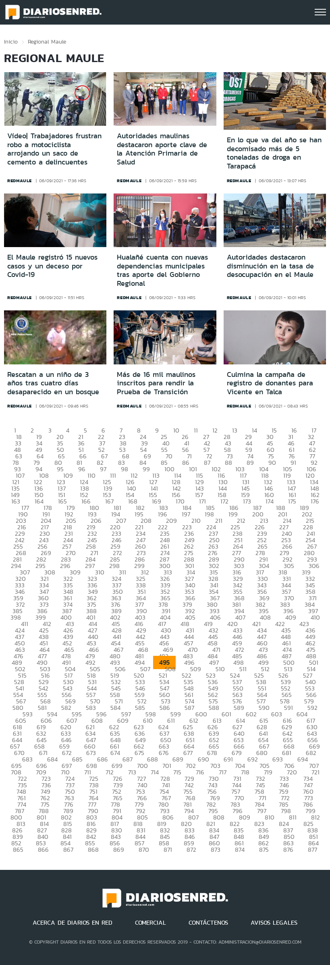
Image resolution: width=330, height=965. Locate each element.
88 (228, 462)
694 (302, 759)
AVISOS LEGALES (274, 922)
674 (115, 753)
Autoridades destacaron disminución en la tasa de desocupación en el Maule (270, 266)
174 (270, 501)
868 (93, 849)
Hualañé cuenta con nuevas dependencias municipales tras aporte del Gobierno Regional (162, 270)
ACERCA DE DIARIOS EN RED (72, 922)
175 (292, 501)
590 (264, 707)
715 (177, 772)
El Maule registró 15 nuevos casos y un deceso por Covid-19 (52, 266)
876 (288, 849)
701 (166, 765)
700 (142, 765)
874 (240, 849)
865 (18, 849)
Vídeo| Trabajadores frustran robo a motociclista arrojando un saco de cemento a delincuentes (54, 149)
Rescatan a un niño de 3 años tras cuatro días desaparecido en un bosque (53, 383)
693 (277, 759)
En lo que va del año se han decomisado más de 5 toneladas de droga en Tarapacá (274, 153)
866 (43, 849)
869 (118, 849)
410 (315, 617)
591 (288, 707)
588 (214, 707)
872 (191, 849)
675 (139, 753)
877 (312, 849)
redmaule (19, 180)
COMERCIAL (150, 922)
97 (103, 469)
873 (215, 849)
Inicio (11, 41)
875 (264, 849)
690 (203, 759)
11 (196, 430)
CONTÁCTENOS (208, 922)
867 (68, 849)
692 (252, 759)
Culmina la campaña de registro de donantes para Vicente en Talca (270, 383)
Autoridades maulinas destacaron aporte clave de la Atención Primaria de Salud (162, 149)
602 (251, 714)
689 (177, 759)
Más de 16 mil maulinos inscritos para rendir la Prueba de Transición (156, 383)
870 (144, 849)
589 (239, 707)
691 (228, 759)
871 (168, 849)
